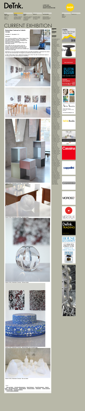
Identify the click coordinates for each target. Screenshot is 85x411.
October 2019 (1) (55, 45)
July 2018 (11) (54, 57)
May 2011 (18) (54, 145)
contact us (73, 14)
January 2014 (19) (55, 112)
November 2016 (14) (56, 77)
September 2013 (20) (56, 116)
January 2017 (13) (55, 75)
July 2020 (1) (54, 41)
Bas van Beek (10, 387)
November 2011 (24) (56, 139)
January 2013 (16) (55, 124)
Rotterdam (38, 388)
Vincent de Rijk (8, 389)
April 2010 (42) (55, 158)
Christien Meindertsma (19, 387)
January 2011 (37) (55, 149)
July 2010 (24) (54, 155)
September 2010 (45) (56, 153)
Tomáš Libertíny (46, 388)
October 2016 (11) (55, 78)
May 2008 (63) (54, 182)
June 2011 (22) (54, 144)
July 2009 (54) (54, 167)
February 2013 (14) (56, 123)
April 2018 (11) (55, 60)
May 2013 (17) (54, 120)
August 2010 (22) (55, 154)
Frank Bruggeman (39, 387)
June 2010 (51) (54, 156)
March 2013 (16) (55, 122)
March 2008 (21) (55, 184)
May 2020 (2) (54, 43)
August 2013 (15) (55, 117)
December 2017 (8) (55, 64)
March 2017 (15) (55, 73)
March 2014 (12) (55, 110)
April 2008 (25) (55, 183)
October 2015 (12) (55, 91)
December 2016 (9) (55, 76)
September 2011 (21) (56, 141)
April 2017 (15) (55, 72)
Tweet (7, 385)
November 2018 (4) (55, 53)
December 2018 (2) (55, 52)
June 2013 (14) (54, 119)
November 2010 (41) (56, 151)
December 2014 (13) (56, 101)
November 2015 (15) (56, 90)
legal (63, 15)
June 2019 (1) (54, 48)
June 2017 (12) (54, 70)
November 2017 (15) (56, 65)
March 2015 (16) (55, 98)
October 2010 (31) (55, 152)
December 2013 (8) (55, 113)
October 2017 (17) (55, 66)
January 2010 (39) (55, 161)
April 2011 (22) (55, 146)
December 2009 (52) (56, 162)
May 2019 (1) (54, 49)
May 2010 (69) (54, 157)
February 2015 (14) (56, 99)
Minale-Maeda (22, 388)
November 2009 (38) (56, 163)
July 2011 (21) (54, 143)
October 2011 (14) (55, 140)
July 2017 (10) (54, 69)
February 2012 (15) (56, 136)
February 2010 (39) (56, 160)
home (63, 14)
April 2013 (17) (55, 121)
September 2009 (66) (56, 165)
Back (53, 29)
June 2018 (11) (54, 58)
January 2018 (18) (55, 63)
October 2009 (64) (55, 164)
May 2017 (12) (54, 71)
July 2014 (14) (54, 106)
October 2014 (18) (55, 103)
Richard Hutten (31, 388)
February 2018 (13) (56, 62)
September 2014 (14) (56, 104)
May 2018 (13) (54, 59)
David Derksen (30, 387)
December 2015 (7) (55, 89)
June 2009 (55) (54, 168)
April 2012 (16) (55, 134)
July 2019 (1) (54, 47)
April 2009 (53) (55, 170)
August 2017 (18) (55, 68)
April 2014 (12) (55, 109)
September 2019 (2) (56, 46)
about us (64, 16)
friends (63, 17)
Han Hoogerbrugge (13, 388)
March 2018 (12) (55, 61)
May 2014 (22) (54, 108)
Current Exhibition (18, 389)
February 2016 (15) (56, 87)
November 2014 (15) (56, 102)
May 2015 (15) (54, 96)
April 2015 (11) (55, 97)
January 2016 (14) (55, 88)
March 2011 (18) (55, 147)
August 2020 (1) (55, 40)
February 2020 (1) (55, 44)
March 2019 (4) (55, 51)
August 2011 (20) (55, 142)
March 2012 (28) (55, 135)
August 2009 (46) (55, 166)
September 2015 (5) (56, 92)
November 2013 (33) (56, 114)
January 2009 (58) (55, 173)
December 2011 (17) (56, 138)
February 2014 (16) (56, 111)
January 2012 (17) (55, 137)
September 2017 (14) (56, 67)
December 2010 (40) (56, 150)
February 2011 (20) (56, 148)
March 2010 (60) (55, 159)
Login (8, 391)
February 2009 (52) (56, 172)
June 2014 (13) (54, 107)
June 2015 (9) (54, 95)
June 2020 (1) (54, 42)
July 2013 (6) (54, 118)
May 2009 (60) (54, 169)
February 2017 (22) (56, 74)
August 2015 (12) (55, 93)
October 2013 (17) (55, 115)
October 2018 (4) (55, 54)
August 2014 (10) (55, 105)
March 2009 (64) (55, 171)
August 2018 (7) (55, 56)
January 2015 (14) (55, 100)
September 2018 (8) (56, 55)
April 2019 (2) (54, 50)
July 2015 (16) (54, 94)
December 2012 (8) (55, 125)
